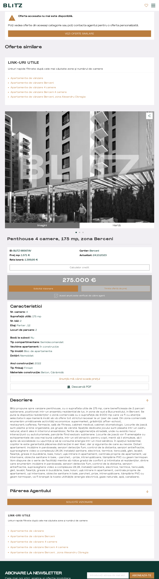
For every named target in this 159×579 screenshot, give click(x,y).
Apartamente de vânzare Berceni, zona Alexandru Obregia (48, 97)
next (150, 167)
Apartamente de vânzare (27, 78)
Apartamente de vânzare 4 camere (33, 88)
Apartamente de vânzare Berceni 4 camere (39, 92)
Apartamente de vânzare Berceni (32, 83)
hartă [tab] (117, 225)
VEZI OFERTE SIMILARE (79, 34)
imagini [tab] (42, 225)
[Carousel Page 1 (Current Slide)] (76, 232)
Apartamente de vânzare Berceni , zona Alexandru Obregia (49, 553)
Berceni (89, 251)
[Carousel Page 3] (83, 232)
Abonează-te (142, 576)
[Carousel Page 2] (79, 232)
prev (9, 167)
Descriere (79, 400)
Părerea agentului (79, 491)
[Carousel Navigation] (79, 167)
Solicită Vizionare (43, 289)
